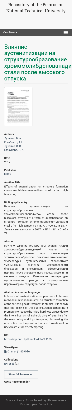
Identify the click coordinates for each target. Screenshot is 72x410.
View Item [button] (10, 32)
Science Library (15, 400)
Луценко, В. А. (13, 138)
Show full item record (21, 374)
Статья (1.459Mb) (17, 351)
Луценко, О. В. (13, 146)
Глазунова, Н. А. (14, 149)
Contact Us (45, 404)
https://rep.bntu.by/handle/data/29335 (28, 339)
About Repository (36, 400)
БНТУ (7, 174)
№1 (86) (9, 363)
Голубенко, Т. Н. (14, 142)
